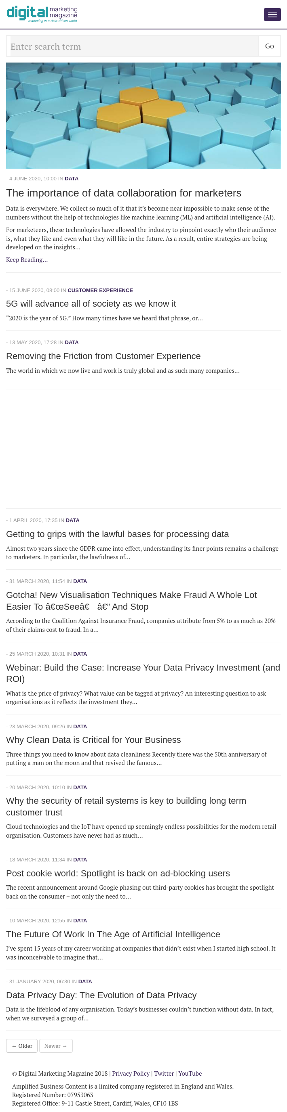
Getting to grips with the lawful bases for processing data (117, 534)
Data (71, 179)
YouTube (190, 1073)
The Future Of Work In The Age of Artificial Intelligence (113, 934)
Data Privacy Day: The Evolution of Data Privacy (101, 995)
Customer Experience (100, 290)
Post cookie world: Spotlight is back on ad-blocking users (118, 873)
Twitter (164, 1073)
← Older (21, 1045)
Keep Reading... (27, 259)
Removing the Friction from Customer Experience (103, 356)
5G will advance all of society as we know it (91, 304)
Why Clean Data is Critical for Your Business (93, 740)
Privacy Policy (131, 1073)
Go (269, 45)
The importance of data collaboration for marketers (123, 193)
